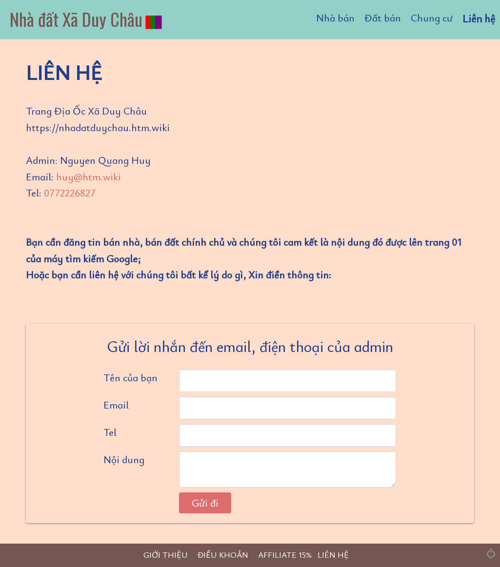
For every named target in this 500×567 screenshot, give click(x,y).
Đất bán (382, 17)
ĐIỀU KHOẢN (223, 554)
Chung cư (432, 17)
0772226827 (70, 192)
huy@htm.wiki (88, 176)
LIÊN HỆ (333, 554)
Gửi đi (205, 502)
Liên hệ (478, 18)
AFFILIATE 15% (285, 554)
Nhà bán (335, 17)
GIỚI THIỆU (165, 554)
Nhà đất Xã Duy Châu (86, 19)
